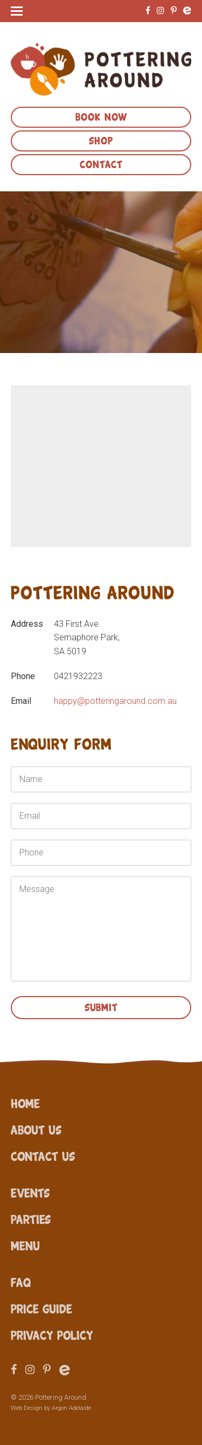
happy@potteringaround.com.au (115, 701)
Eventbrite (187, 10)
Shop (101, 139)
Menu (25, 1245)
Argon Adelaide (71, 1408)
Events (30, 1192)
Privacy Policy (52, 1334)
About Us (36, 1129)
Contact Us (43, 1155)
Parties (31, 1218)
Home (25, 1102)
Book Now (101, 115)
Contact (101, 163)
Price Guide (41, 1308)
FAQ (21, 1281)
